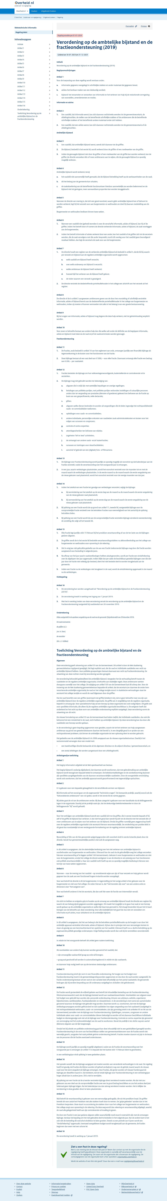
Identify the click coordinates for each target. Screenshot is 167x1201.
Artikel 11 (21, 86)
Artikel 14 (21, 98)
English (19, 1189)
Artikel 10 (21, 82)
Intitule (20, 44)
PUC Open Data (92, 1189)
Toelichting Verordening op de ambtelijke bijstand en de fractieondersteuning (29, 116)
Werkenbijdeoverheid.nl (130, 1192)
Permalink (131, 26)
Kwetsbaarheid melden (60, 1195)
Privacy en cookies (58, 1186)
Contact (19, 1186)
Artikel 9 (20, 79)
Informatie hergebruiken (61, 1183)
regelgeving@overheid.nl (134, 1161)
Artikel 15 (21, 102)
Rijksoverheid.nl (127, 1186)
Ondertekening (23, 109)
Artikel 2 (20, 52)
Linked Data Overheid (95, 1186)
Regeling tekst (21, 32)
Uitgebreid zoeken (49, 17)
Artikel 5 (20, 63)
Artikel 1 (20, 48)
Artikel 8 (20, 75)
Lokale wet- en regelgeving (32, 17)
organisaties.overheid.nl (126, 1157)
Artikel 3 (20, 56)
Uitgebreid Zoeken (48, 11)
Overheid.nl (21, 12)
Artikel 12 (21, 90)
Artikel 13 (21, 94)
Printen (145, 26)
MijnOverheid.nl (127, 1183)
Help (18, 1192)
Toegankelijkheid (58, 1189)
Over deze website (23, 1183)
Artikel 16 (21, 105)
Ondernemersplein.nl (129, 1189)
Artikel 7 (20, 71)
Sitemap (54, 1192)
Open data (90, 1183)
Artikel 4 (20, 59)
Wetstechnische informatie (25, 28)
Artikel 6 (20, 67)
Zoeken (34, 11)
